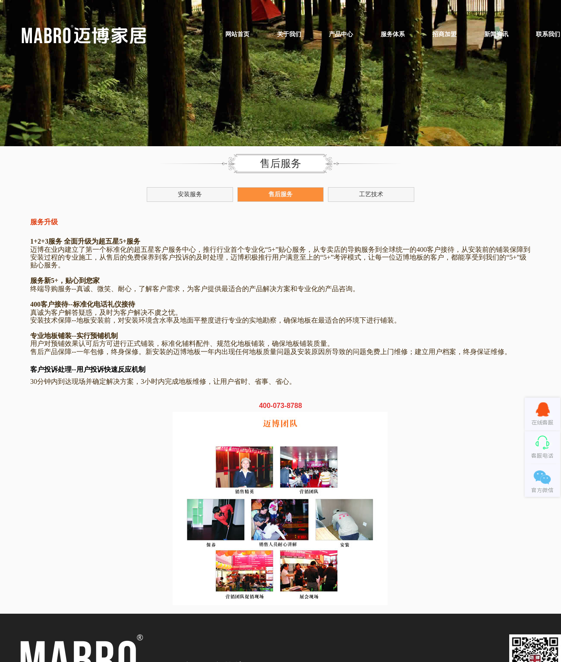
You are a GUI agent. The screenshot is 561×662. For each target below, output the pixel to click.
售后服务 (280, 194)
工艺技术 (371, 194)
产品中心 (341, 34)
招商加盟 (444, 34)
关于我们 (289, 34)
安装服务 (190, 194)
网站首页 (237, 34)
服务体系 (393, 34)
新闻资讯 (496, 34)
